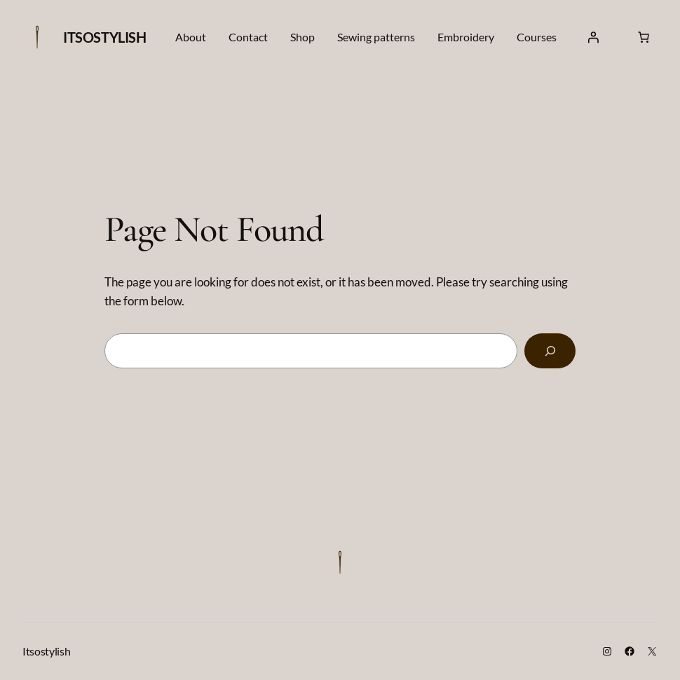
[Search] (550, 350)
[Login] (593, 37)
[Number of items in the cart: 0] (644, 37)
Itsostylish (105, 37)
